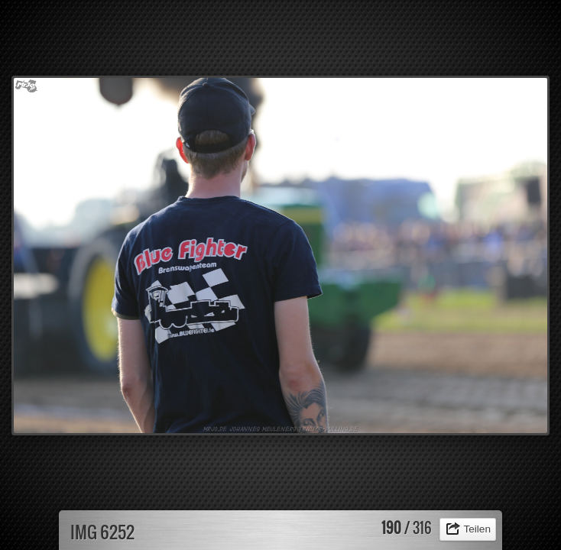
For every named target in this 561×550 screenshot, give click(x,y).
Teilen (477, 529)
